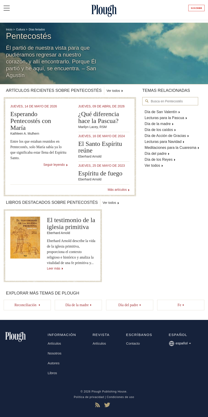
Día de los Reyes (158, 159)
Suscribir (196, 8)
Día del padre (156, 153)
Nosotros (54, 353)
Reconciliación (25, 305)
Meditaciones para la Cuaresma (170, 148)
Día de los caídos (159, 130)
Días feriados (37, 29)
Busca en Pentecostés (147, 101)
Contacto (133, 343)
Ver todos (152, 165)
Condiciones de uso (120, 397)
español (180, 343)
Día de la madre (158, 124)
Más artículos (117, 189)
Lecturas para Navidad (163, 142)
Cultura (20, 29)
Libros (52, 373)
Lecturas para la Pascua (164, 118)
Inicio (9, 29)
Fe (179, 305)
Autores (54, 363)
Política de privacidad (89, 397)
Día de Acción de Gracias (165, 136)
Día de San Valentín (161, 112)
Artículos (54, 343)
